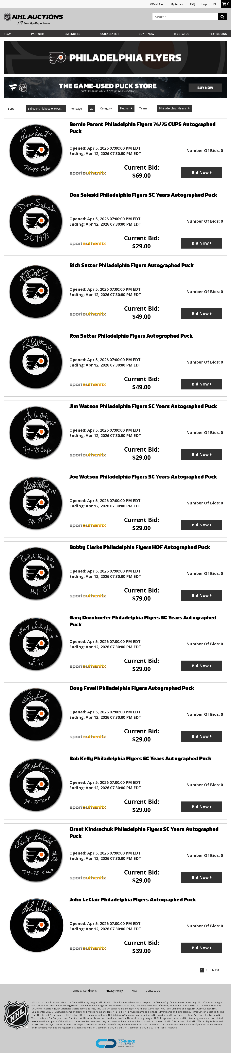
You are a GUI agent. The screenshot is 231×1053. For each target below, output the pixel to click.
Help (204, 4)
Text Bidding (218, 34)
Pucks (125, 108)
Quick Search (109, 34)
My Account (177, 4)
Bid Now (200, 172)
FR (214, 4)
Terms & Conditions (84, 990)
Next (215, 970)
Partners (37, 34)
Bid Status (181, 34)
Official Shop (157, 4)
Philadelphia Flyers (173, 108)
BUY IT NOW (146, 34)
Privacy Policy (114, 990)
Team (7, 34)
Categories (72, 34)
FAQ (192, 4)
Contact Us (153, 990)
